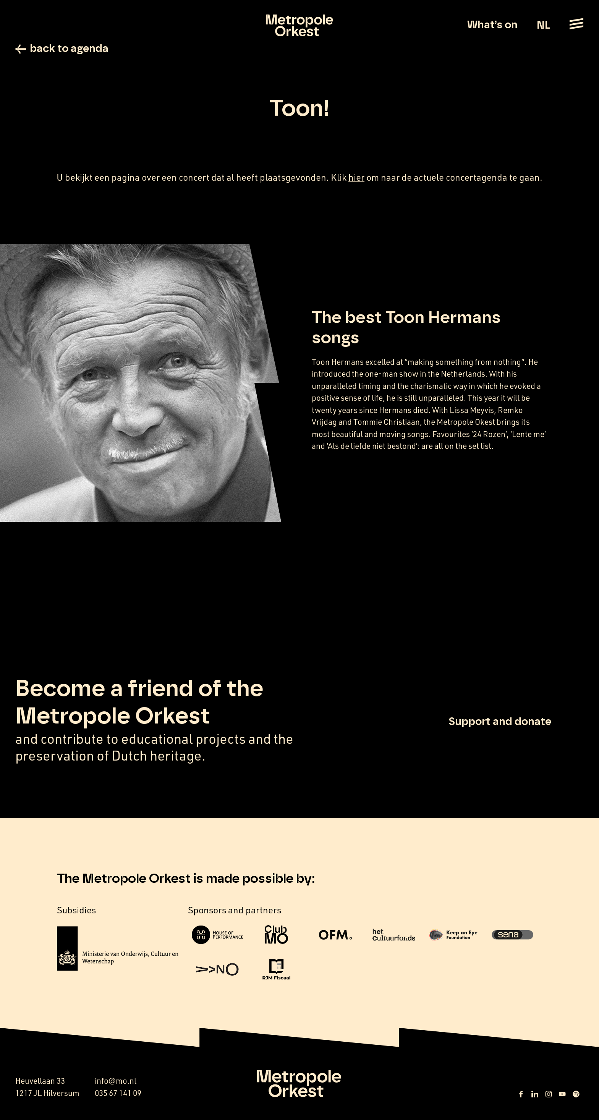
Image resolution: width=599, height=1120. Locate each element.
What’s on (492, 25)
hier (356, 177)
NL (543, 25)
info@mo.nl (115, 1081)
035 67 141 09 (118, 1093)
